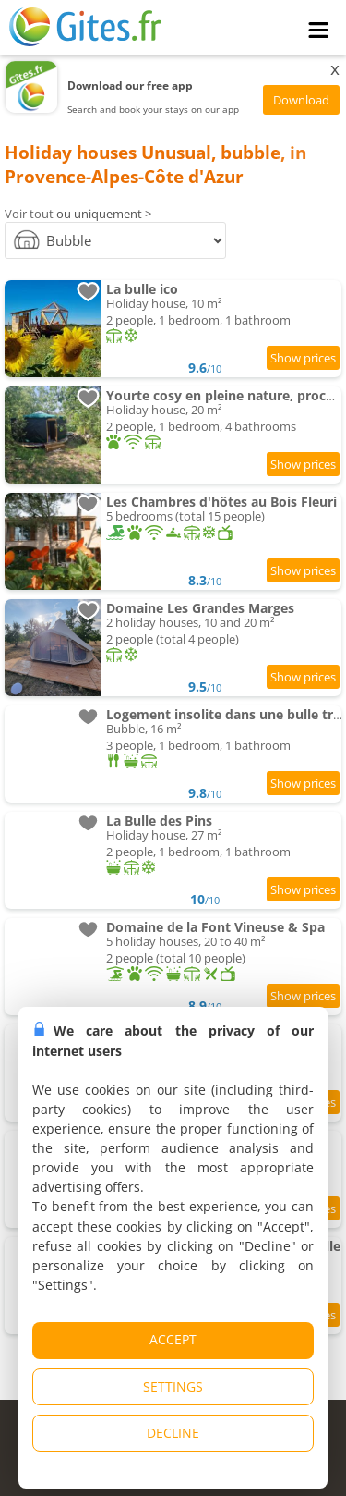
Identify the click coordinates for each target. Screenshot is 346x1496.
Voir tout (29, 213)
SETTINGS (173, 1386)
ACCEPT (173, 1339)
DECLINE (173, 1432)
